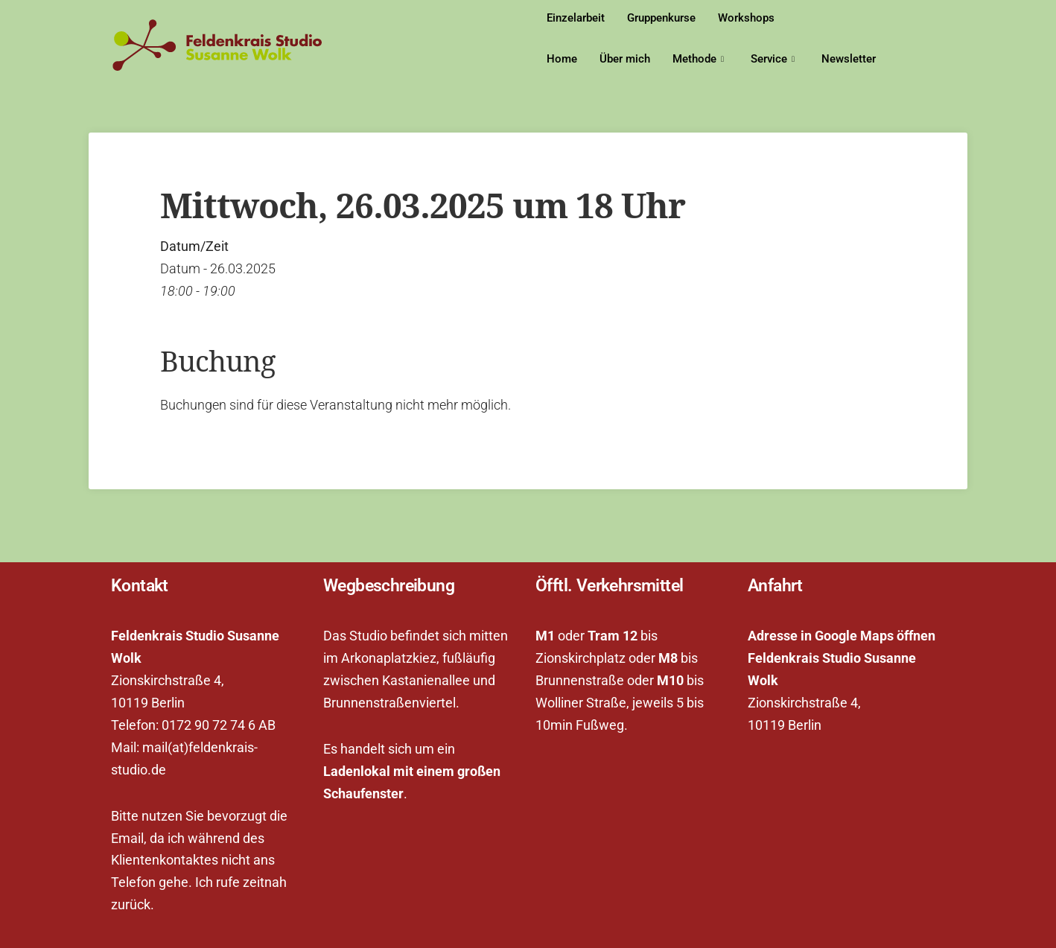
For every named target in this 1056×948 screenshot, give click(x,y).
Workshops (746, 18)
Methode (698, 59)
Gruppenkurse (661, 18)
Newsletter (848, 59)
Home (562, 59)
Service (773, 59)
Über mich (624, 59)
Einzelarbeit (576, 18)
